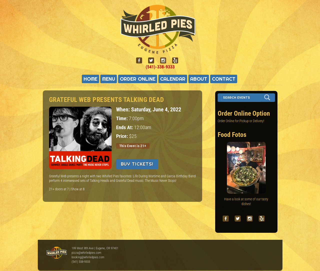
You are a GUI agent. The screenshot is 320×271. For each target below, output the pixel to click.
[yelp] (177, 60)
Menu (108, 79)
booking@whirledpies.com (88, 257)
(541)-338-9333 (160, 66)
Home (90, 79)
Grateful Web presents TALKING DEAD (106, 99)
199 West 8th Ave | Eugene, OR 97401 (95, 248)
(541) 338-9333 (81, 262)
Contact (223, 79)
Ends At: (125, 127)
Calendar (172, 79)
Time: (122, 118)
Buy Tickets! (137, 164)
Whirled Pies (56, 253)
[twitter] (153, 60)
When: (123, 109)
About (198, 79)
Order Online (137, 79)
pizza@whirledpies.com (86, 253)
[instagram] (165, 60)
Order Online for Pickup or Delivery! (241, 121)
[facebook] (141, 60)
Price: (122, 136)
